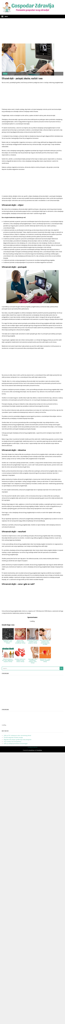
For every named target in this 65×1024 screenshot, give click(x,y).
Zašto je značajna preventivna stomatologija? (16, 743)
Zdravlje (5, 73)
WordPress (32, 750)
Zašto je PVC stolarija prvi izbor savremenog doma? (17, 735)
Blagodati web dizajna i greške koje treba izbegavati (17, 739)
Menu (6, 16)
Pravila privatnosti (32, 747)
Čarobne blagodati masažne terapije (13, 737)
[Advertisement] (32, 30)
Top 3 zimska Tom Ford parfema (12, 741)
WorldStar (39, 750)
